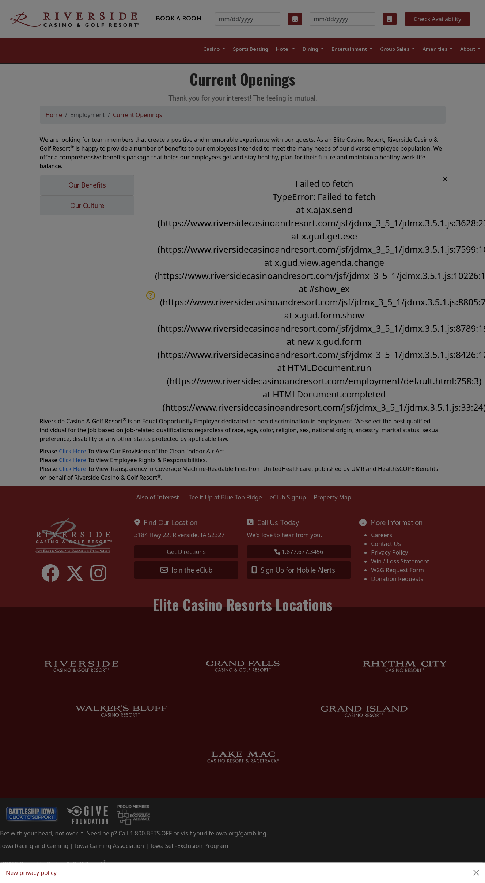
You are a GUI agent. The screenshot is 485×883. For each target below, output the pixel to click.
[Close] (476, 873)
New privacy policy (31, 873)
